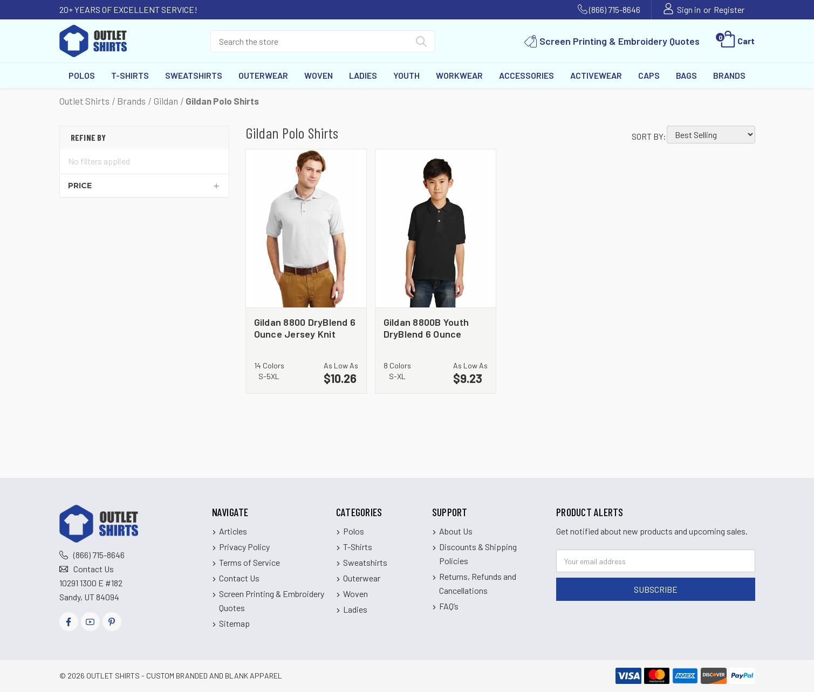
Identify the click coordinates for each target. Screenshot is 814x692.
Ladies (363, 75)
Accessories (526, 75)
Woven (318, 75)
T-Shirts (130, 75)
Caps (649, 75)
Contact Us (93, 569)
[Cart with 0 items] (737, 41)
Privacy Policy (244, 547)
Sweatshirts (193, 75)
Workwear (459, 75)
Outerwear (263, 75)
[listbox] (711, 134)
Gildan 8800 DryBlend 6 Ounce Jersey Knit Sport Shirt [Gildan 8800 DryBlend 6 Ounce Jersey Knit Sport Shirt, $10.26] (305, 327)
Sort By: (649, 136)
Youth (406, 75)
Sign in (689, 9)
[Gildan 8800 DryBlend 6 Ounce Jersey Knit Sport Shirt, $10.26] (306, 228)
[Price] (144, 185)
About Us (456, 531)
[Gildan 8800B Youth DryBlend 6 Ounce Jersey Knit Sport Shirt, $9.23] (435, 228)
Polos (82, 75)
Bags (686, 75)
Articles (233, 531)
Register (729, 9)
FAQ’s (449, 606)
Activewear (596, 75)
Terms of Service (249, 562)
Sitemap (234, 623)
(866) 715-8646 (614, 9)
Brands (729, 75)
